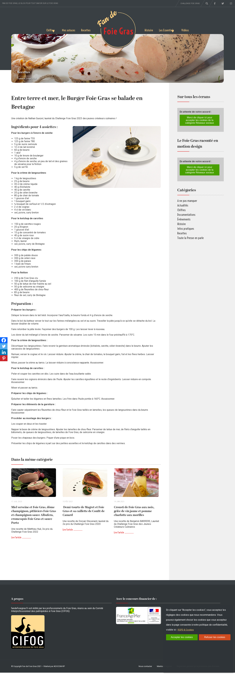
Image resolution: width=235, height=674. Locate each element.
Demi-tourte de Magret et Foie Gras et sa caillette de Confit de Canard (84, 512)
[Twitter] (3, 346)
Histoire (150, 29)
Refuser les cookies (214, 637)
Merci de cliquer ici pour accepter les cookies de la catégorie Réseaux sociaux (199, 120)
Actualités (182, 205)
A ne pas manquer (187, 201)
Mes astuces (65, 29)
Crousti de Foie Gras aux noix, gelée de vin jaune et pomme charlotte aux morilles (134, 512)
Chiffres (41, 29)
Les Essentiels (170, 29)
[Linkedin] (3, 352)
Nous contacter (145, 668)
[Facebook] (3, 340)
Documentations (186, 215)
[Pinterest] (3, 358)
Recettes (84, 29)
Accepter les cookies (182, 637)
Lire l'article (16, 538)
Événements (183, 219)
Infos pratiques (185, 228)
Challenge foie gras (190, 3)
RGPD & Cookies (186, 629)
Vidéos (194, 29)
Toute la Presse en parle (190, 238)
